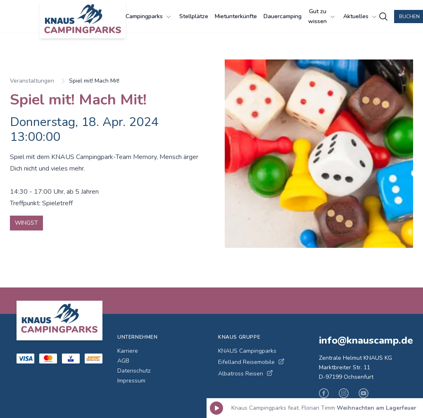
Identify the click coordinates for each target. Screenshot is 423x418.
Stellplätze (193, 16)
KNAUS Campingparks (247, 351)
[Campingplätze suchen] (383, 16)
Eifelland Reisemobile (251, 362)
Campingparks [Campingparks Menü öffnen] (149, 16)
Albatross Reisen (245, 374)
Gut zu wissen (322, 16)
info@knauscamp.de (362, 340)
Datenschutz (133, 371)
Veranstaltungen (32, 81)
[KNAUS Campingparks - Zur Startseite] (83, 19)
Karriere (127, 351)
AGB (123, 361)
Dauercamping (283, 16)
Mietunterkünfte (236, 16)
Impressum (131, 381)
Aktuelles (360, 16)
